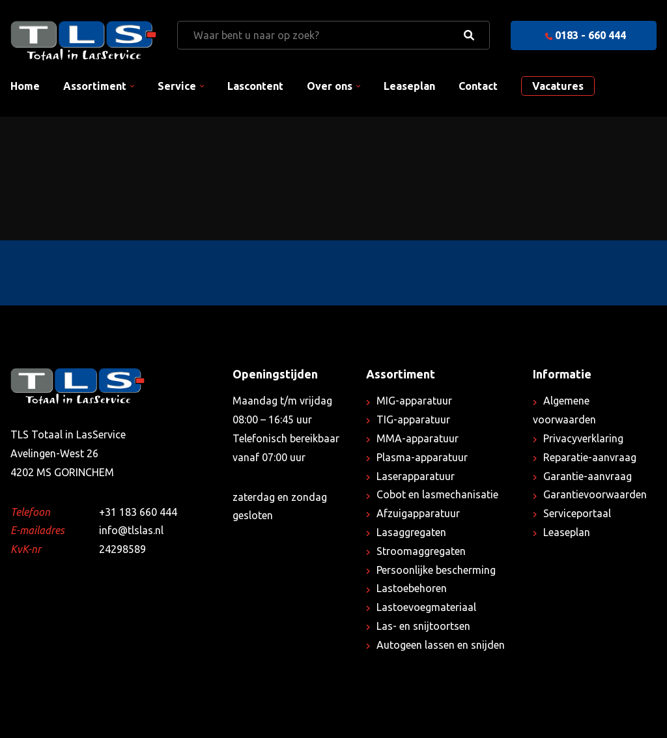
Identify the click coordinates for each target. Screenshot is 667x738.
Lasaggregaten (411, 532)
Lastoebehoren (411, 588)
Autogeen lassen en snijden (440, 645)
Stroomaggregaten (421, 551)
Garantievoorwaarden (595, 494)
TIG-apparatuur (413, 419)
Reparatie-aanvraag (589, 457)
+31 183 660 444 (138, 512)
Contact (478, 86)
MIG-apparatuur (414, 400)
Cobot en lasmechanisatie (437, 494)
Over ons (329, 86)
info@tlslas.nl (131, 530)
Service (177, 86)
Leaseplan (409, 86)
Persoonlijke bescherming (436, 570)
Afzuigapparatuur (418, 513)
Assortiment (94, 86)
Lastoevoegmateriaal (426, 607)
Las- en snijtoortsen (423, 626)
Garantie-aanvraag (587, 476)
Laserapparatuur (415, 476)
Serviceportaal (577, 513)
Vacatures (558, 86)
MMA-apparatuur (417, 438)
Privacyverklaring (583, 438)
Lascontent (255, 86)
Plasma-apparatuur (422, 457)
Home (25, 86)
